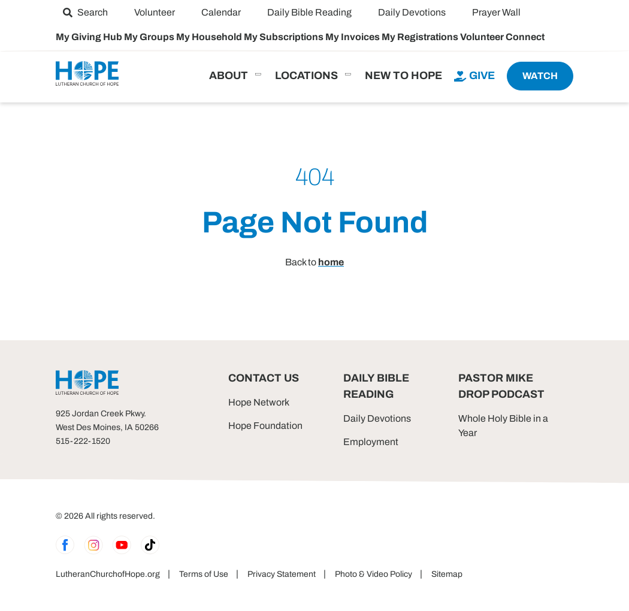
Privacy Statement (281, 574)
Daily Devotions (377, 418)
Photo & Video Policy (373, 574)
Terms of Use (203, 574)
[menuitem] (85, 12)
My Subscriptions (284, 37)
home (331, 262)
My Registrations (421, 37)
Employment (370, 442)
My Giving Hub (90, 37)
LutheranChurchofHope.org (108, 574)
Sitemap (446, 574)
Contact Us (263, 378)
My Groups (150, 37)
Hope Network (258, 402)
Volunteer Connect (502, 37)
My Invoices (353, 37)
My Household (210, 37)
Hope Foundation (265, 426)
